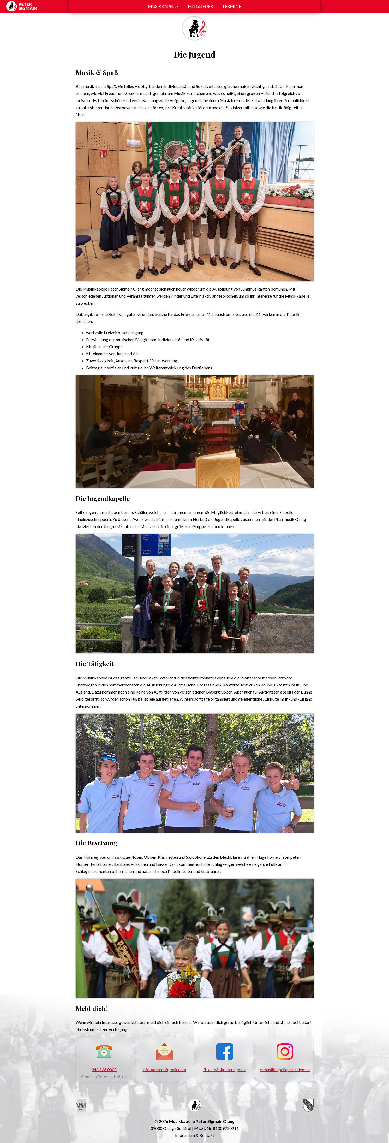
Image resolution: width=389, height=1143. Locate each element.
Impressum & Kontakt (194, 1135)
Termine (231, 6)
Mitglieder (200, 6)
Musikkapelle (163, 6)
